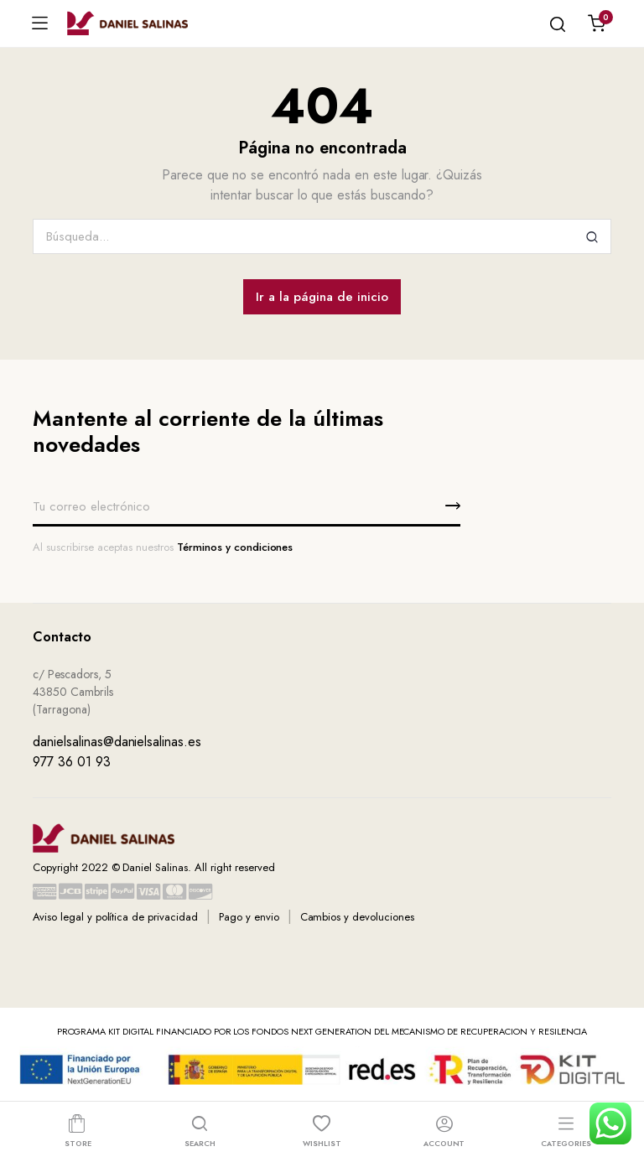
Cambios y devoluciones (357, 917)
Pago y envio (249, 917)
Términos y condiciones (235, 547)
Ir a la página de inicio (321, 297)
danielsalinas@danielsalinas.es (117, 741)
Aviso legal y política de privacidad (115, 917)
